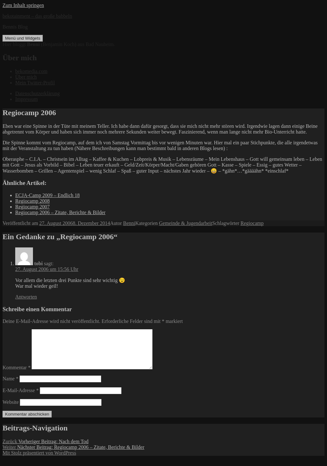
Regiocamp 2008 (32, 201)
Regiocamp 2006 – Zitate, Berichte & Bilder (60, 212)
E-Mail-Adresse (21, 398)
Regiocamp (252, 223)
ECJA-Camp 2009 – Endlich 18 (47, 195)
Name (10, 386)
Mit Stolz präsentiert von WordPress (39, 460)
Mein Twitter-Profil (35, 82)
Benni (129, 223)
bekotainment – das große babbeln (37, 16)
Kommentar (16, 375)
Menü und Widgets (22, 38)
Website (11, 409)
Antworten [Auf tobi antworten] (26, 296)
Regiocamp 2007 (32, 206)
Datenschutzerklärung (37, 93)
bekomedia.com (31, 71)
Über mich (26, 77)
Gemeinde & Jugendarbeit (185, 223)
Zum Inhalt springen (23, 5)
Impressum (26, 99)
